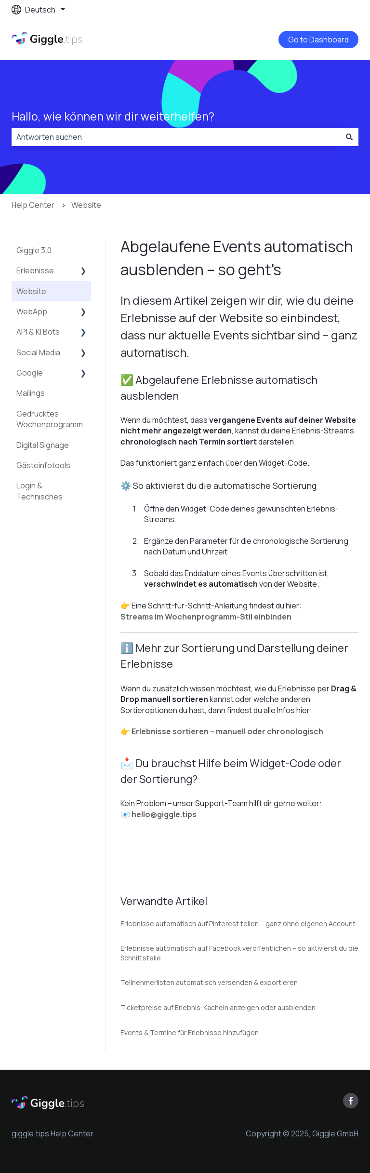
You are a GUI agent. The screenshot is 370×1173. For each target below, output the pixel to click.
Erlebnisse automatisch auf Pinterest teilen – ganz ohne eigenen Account (238, 923)
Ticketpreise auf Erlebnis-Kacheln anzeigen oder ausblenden (218, 1007)
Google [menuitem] (29, 372)
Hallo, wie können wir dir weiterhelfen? (113, 116)
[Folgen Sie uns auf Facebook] (350, 1100)
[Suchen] (349, 137)
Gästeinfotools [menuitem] (43, 465)
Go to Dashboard (318, 39)
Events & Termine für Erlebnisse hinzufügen (189, 1032)
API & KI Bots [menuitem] (38, 331)
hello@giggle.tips (164, 814)
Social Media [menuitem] (38, 352)
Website (86, 205)
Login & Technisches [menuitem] (39, 490)
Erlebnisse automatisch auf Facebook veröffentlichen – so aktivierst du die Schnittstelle (239, 953)
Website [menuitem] (31, 291)
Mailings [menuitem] (30, 393)
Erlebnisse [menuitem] (35, 270)
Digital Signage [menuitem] (42, 445)
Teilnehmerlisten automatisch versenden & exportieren (209, 982)
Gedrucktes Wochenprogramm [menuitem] (49, 419)
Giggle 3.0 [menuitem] (34, 250)
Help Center (33, 205)
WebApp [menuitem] (31, 311)
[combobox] (176, 137)
